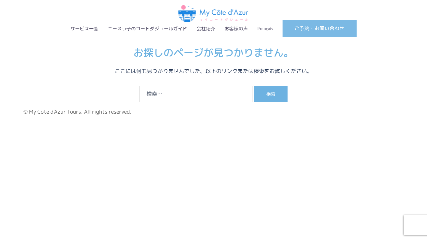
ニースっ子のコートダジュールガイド (147, 28)
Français (265, 28)
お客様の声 (236, 28)
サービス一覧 (84, 28)
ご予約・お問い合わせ (320, 28)
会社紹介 (205, 28)
